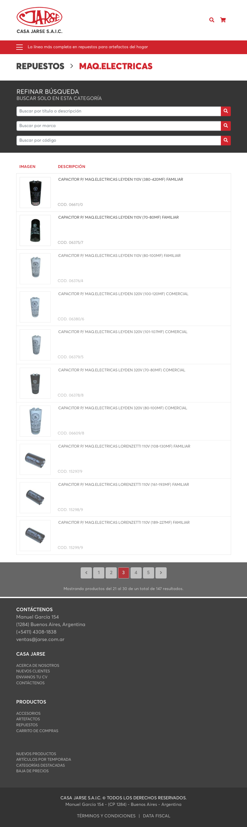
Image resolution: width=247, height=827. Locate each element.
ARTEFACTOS (28, 719)
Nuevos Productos (36, 754)
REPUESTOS (27, 725)
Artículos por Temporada (43, 760)
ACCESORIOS (28, 714)
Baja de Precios (32, 771)
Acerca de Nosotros (37, 666)
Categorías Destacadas (40, 766)
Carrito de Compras (37, 731)
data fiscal (156, 816)
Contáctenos (30, 683)
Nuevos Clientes (33, 671)
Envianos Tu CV (31, 677)
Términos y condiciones (106, 816)
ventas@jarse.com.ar (40, 639)
